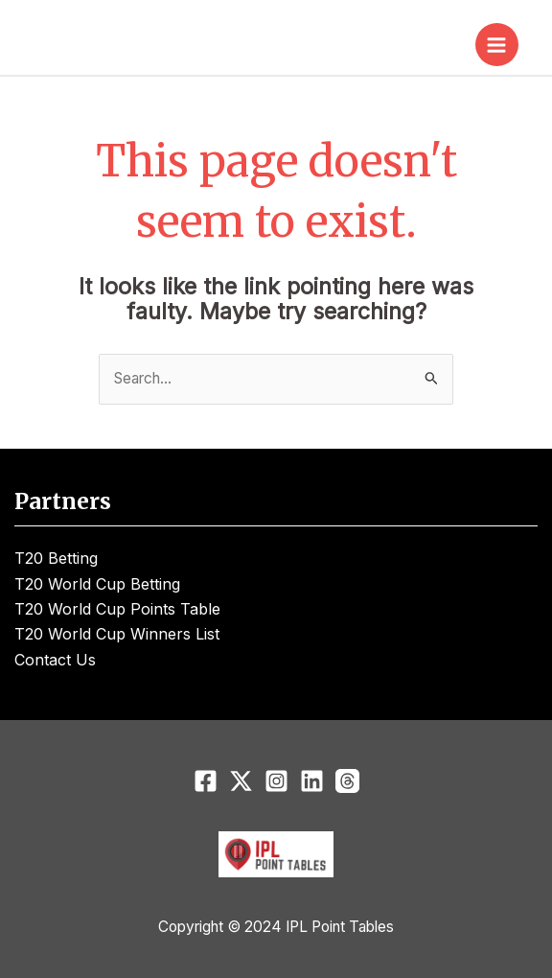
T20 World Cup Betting (97, 584)
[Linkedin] (312, 781)
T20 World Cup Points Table (117, 608)
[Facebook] (206, 781)
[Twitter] (241, 781)
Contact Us (55, 659)
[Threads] (347, 781)
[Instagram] (276, 781)
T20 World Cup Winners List (116, 633)
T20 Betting (56, 558)
